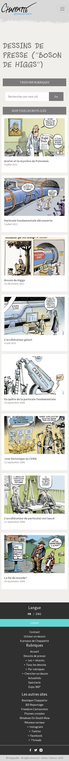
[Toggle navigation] (62, 9)
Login (34, 623)
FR (29, 614)
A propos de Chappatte (34, 641)
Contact (34, 632)
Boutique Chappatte (34, 700)
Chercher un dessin (36, 673)
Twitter (36, 731)
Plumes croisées (34, 713)
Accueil (34, 651)
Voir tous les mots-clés (29, 111)
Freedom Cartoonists (34, 709)
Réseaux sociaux (34, 722)
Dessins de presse (34, 656)
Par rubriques (36, 669)
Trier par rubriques (34, 82)
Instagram (36, 727)
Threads (36, 740)
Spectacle (34, 682)
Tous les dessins (36, 665)
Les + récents (36, 660)
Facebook (36, 735)
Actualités (34, 678)
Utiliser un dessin (34, 636)
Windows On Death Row (34, 718)
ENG (38, 614)
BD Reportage (34, 704)
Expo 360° (34, 687)
